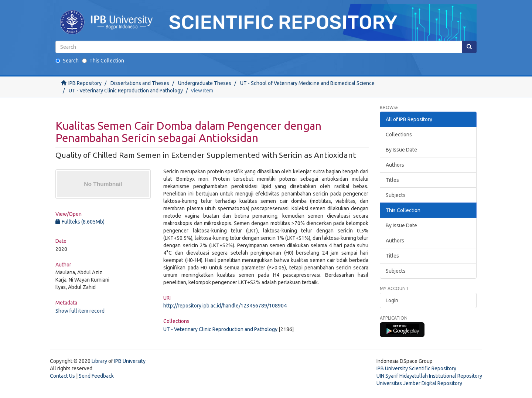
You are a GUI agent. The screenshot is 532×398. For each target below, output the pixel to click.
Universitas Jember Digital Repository (419, 383)
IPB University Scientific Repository (416, 368)
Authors (395, 165)
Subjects (396, 195)
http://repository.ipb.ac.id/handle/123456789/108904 (225, 306)
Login (392, 300)
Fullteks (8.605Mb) (80, 222)
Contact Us (62, 376)
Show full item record (80, 311)
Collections (399, 134)
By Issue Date (401, 150)
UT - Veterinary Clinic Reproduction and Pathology (126, 90)
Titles (392, 180)
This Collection (103, 61)
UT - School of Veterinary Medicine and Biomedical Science (307, 83)
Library (99, 361)
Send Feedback (96, 376)
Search (67, 61)
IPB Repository (85, 83)
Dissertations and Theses (139, 83)
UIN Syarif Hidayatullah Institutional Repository (429, 376)
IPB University (130, 361)
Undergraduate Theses (204, 83)
